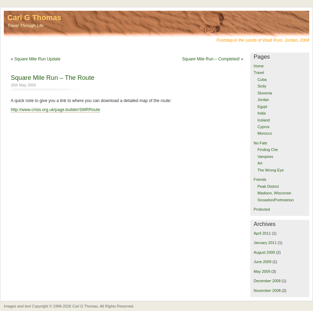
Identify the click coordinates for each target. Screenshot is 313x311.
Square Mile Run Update (37, 59)
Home (259, 66)
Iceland (263, 120)
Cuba (262, 79)
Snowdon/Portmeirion (275, 200)
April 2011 (262, 233)
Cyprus (263, 127)
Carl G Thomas (34, 17)
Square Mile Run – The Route (52, 77)
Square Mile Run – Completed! (211, 59)
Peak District (268, 186)
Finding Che (267, 150)
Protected (262, 209)
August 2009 (264, 252)
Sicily (262, 86)
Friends (260, 179)
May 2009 (262, 271)
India (261, 113)
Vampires (265, 156)
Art (259, 163)
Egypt (262, 106)
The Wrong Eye (270, 170)
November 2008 (267, 290)
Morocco (264, 133)
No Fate (260, 143)
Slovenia (264, 93)
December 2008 (267, 281)
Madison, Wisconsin (274, 193)
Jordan (263, 100)
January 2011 (265, 243)
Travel (259, 72)
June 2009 (262, 262)
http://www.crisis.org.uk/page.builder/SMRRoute (55, 109)
